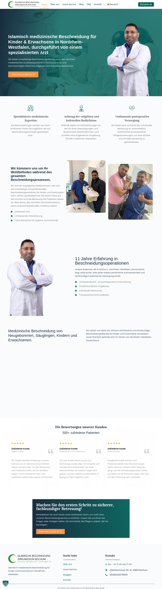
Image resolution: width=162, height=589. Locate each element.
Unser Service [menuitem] (69, 4)
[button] (5, 583)
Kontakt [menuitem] (99, 4)
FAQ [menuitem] (89, 4)
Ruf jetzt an (146, 4)
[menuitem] (114, 4)
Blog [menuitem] (81, 4)
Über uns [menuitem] (54, 4)
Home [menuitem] (44, 4)
